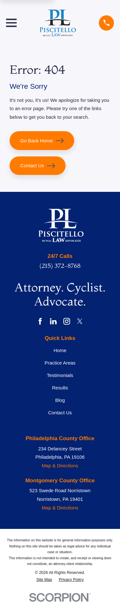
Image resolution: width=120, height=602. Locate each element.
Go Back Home (42, 141)
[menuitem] (44, 579)
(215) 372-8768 (59, 265)
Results (60, 387)
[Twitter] (79, 321)
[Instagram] (66, 321)
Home (59, 350)
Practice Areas (60, 362)
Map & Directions (60, 465)
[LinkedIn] (53, 321)
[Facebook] (40, 321)
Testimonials (60, 375)
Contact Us (37, 166)
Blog (60, 400)
